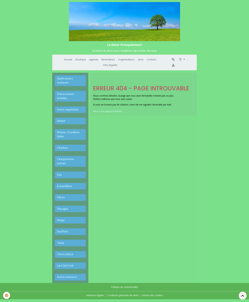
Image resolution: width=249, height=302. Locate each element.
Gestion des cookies (152, 297)
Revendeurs (108, 60)
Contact (151, 60)
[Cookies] (6, 295)
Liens (140, 60)
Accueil (68, 60)
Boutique (81, 60)
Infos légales (110, 66)
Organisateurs (126, 60)
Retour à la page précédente (107, 112)
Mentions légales (95, 297)
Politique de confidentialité (124, 289)
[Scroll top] (243, 296)
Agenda (93, 60)
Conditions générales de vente (122, 297)
